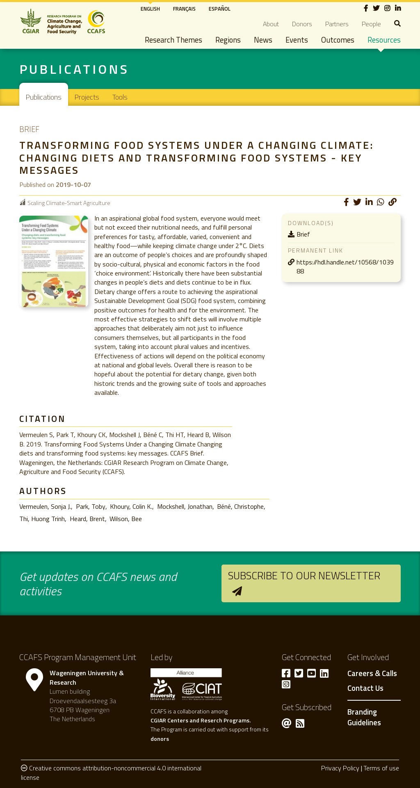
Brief (303, 234)
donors (160, 738)
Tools (120, 96)
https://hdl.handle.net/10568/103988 (345, 266)
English (150, 9)
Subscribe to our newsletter (304, 575)
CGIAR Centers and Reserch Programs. (201, 720)
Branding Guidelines (364, 717)
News (263, 40)
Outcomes (337, 40)
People (371, 24)
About (271, 24)
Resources (384, 40)
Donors (302, 24)
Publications (44, 96)
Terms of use (381, 767)
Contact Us (365, 688)
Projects (87, 96)
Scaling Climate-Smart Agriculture (68, 202)
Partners (337, 24)
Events (296, 40)
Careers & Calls (372, 673)
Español (220, 9)
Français (184, 9)
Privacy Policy (340, 767)
